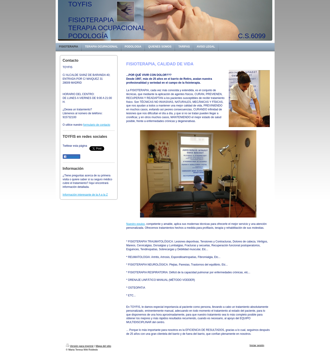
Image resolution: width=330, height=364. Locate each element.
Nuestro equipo (135, 224)
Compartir (71, 156)
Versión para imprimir (80, 346)
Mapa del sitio (103, 346)
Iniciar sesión (256, 345)
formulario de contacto (96, 124)
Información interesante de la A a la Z (85, 194)
